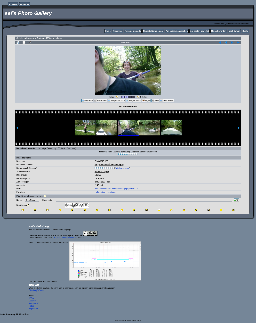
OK (236, 200)
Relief (155, 100)
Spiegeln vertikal (133, 100)
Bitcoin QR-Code (36, 290)
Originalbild (87, 100)
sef (96, 165)
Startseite (12, 4)
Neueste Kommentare (153, 31)
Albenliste (117, 31)
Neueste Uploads (133, 31)
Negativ (146, 100)
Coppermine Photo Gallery (132, 320)
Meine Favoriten (218, 31)
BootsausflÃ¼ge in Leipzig (49, 38)
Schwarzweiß (100, 100)
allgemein (29, 38)
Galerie (19, 38)
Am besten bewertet (199, 31)
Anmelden (24, 4)
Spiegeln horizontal (116, 100)
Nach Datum (234, 31)
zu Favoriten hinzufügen (105, 192)
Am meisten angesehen (177, 31)
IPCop (31, 298)
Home (108, 31)
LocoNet (32, 301)
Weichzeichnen (167, 100)
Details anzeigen (122, 168)
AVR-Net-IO (34, 303)
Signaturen (33, 308)
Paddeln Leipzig (102, 171)
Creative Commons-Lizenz (64, 238)
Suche (245, 31)
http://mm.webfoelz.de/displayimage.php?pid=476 (116, 189)
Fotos (31, 306)
